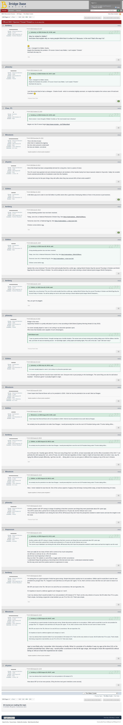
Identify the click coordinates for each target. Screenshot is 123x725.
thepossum (9, 529)
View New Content (113, 14)
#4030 (119, 315)
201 (23, 17)
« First (13, 17)
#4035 (119, 471)
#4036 (119, 502)
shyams (8, 162)
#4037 (119, 529)
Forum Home (13, 722)
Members (11, 10)
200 (20, 17)
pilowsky (8, 67)
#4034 (119, 435)
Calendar (18, 10)
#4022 (119, 67)
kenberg (8, 25)
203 (30, 17)
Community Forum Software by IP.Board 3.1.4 (109, 722)
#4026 (119, 188)
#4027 (119, 206)
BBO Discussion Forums (8, 14)
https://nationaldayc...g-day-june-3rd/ (66, 221)
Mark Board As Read (33, 722)
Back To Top (5, 722)
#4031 (119, 358)
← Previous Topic (97, 696)
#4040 (119, 665)
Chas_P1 (8, 108)
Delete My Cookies (22, 722)
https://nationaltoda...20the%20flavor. (74, 217)
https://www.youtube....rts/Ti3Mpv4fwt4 (58, 124)
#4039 (119, 611)
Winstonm (9, 135)
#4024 (119, 135)
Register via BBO (97, 7)
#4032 (119, 387)
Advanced (121, 11)
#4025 (119, 162)
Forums (4, 10)
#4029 (119, 280)
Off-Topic (19, 14)
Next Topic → (117, 696)
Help (117, 7)
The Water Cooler (28, 14)
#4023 (119, 108)
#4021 (119, 25)
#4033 (119, 408)
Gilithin (8, 189)
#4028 (119, 239)
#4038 (119, 572)
